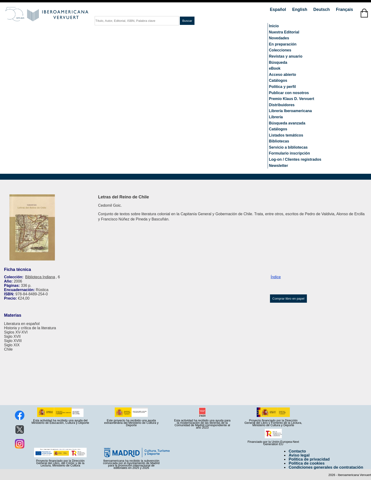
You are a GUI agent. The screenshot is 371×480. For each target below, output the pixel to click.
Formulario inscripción (289, 153)
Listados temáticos (286, 135)
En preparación (282, 44)
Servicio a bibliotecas (288, 147)
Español (278, 9)
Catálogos (278, 80)
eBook (275, 68)
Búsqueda (278, 62)
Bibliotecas (279, 141)
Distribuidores (282, 105)
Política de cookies (307, 463)
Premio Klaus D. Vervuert (291, 99)
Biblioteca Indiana (40, 277)
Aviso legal (299, 455)
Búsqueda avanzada (287, 123)
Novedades (279, 38)
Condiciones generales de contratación (326, 467)
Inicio (274, 26)
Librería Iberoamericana (290, 111)
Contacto (297, 451)
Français (344, 9)
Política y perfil (282, 87)
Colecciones (280, 50)
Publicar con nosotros (289, 93)
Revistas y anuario (285, 56)
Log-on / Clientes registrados (295, 159)
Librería (276, 117)
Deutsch (322, 9)
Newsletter (278, 166)
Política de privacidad (309, 459)
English (300, 9)
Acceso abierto (282, 75)
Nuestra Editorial (284, 32)
